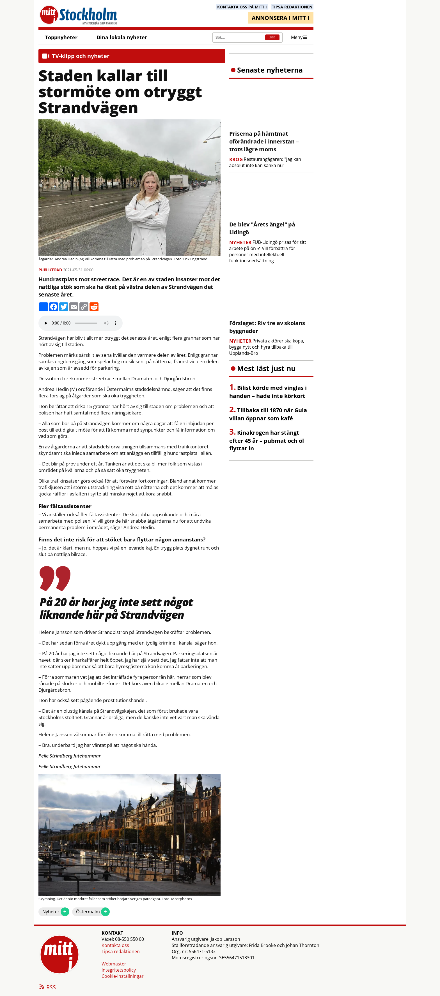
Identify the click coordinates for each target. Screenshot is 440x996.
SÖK (272, 37)
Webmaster (114, 964)
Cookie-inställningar (123, 976)
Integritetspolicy (119, 970)
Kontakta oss (115, 945)
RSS (47, 987)
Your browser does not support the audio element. (80, 323)
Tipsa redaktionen (121, 951)
